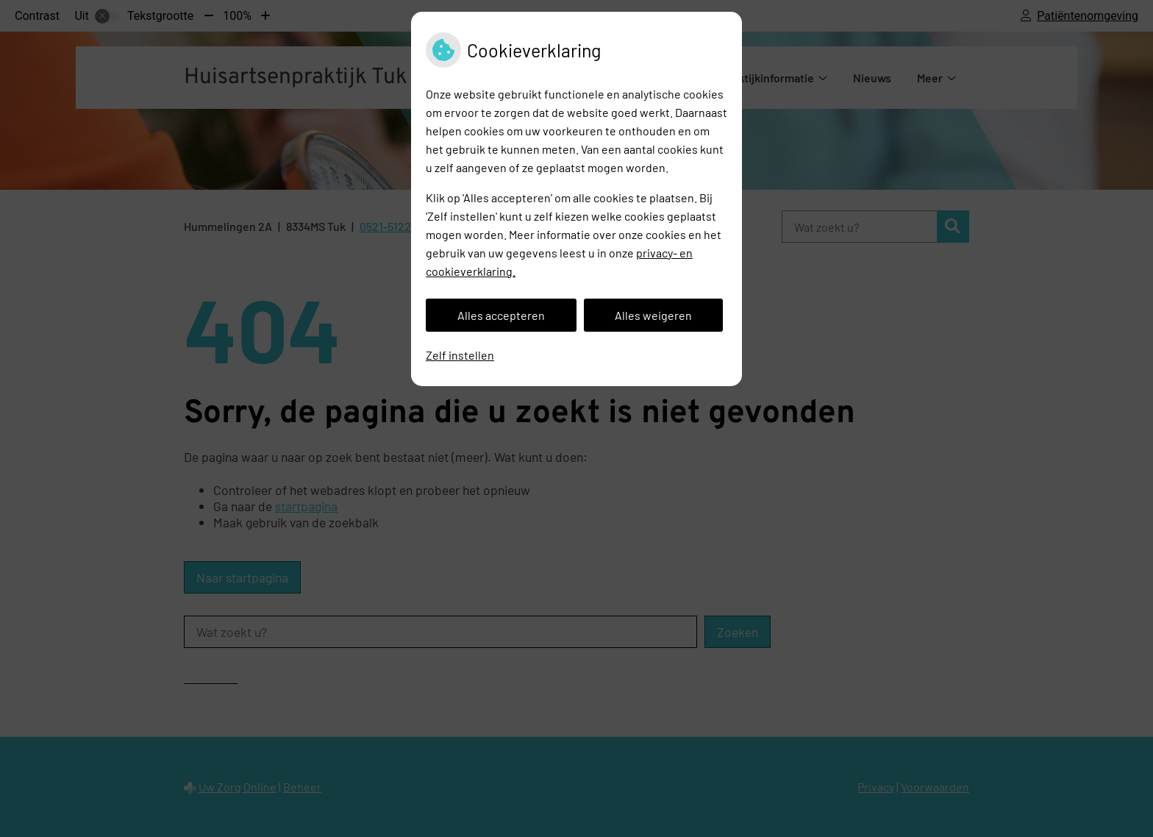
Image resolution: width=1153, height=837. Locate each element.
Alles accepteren (501, 315)
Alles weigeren (653, 315)
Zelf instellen (460, 355)
